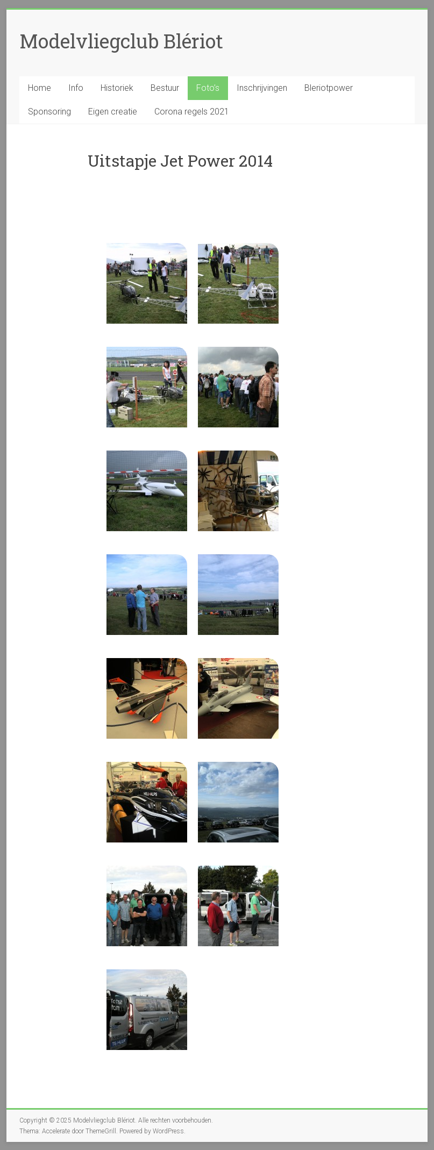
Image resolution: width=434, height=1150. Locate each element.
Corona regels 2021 (191, 111)
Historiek (117, 88)
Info (75, 88)
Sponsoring (49, 111)
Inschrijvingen (262, 88)
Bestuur (165, 88)
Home (39, 88)
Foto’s (207, 88)
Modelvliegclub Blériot (121, 41)
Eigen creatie (112, 111)
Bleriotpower (328, 88)
